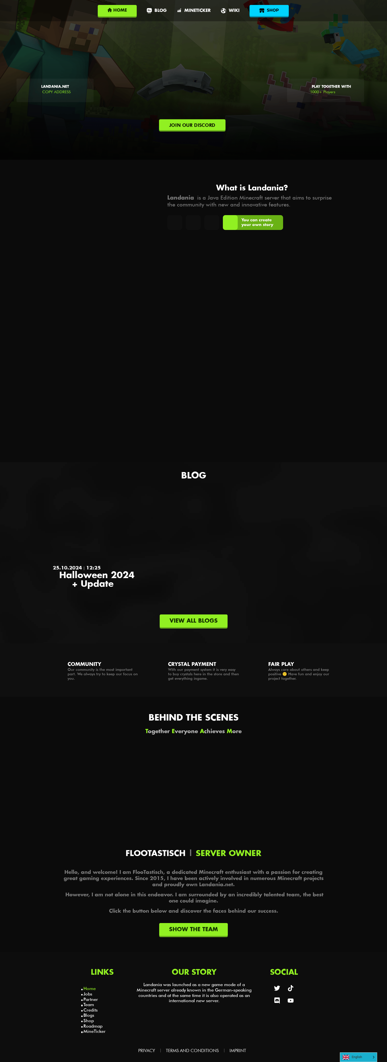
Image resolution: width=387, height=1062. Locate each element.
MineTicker (94, 1031)
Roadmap (92, 1026)
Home (89, 988)
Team (88, 1004)
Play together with (331, 87)
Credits (90, 1010)
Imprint (238, 1050)
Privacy (146, 1050)
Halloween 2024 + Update (97, 579)
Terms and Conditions (192, 1050)
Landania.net (55, 87)
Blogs (88, 1015)
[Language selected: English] (358, 1057)
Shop (88, 1020)
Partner (90, 999)
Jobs (87, 993)
